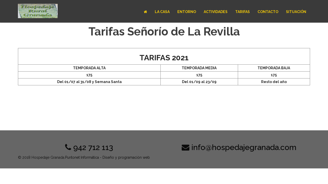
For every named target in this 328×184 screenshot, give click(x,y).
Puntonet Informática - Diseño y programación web (107, 157)
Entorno (186, 12)
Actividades (216, 12)
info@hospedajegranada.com (243, 147)
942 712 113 (93, 147)
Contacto (268, 12)
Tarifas (242, 12)
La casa (162, 12)
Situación (296, 12)
